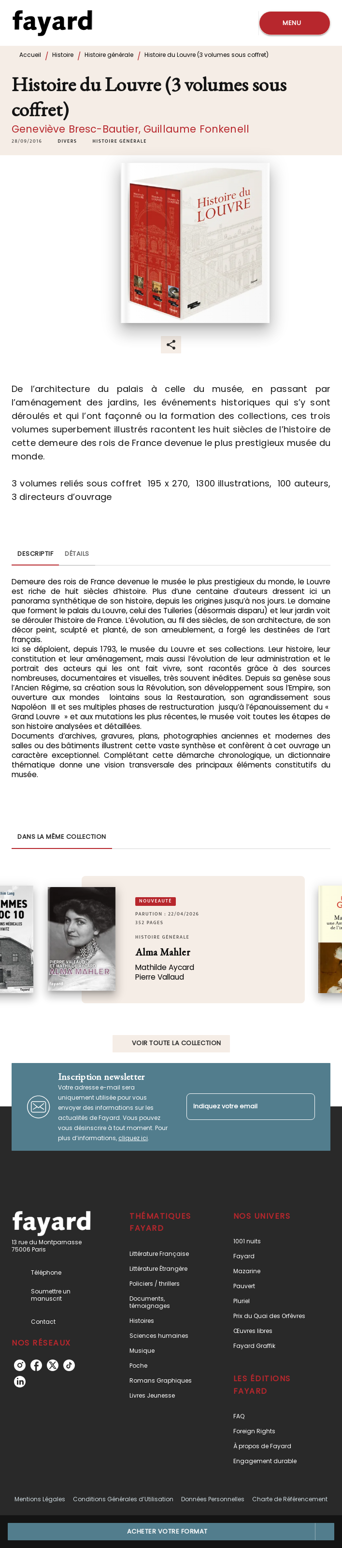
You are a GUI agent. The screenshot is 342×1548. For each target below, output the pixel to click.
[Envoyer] (303, 1106)
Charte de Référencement (290, 1499)
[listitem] (20, 1365)
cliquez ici (133, 1138)
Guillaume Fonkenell (196, 129)
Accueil (30, 55)
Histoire (62, 55)
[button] (67, 141)
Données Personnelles (212, 1499)
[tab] (35, 553)
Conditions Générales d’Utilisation (123, 1499)
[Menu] (294, 23)
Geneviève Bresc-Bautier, (77, 129)
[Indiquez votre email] (238, 1106)
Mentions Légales (39, 1499)
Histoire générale (109, 55)
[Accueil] (52, 23)
